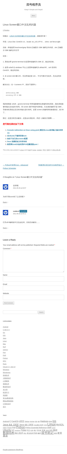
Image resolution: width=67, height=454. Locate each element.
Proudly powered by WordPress (13, 450)
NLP (4, 347)
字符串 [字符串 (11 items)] (39, 430)
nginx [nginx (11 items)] (5, 428)
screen (39, 150)
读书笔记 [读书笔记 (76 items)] (47, 432)
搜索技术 (6, 384)
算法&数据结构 (8, 398)
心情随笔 (6, 381)
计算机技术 (7, 404)
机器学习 (6, 392)
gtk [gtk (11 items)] (39, 421)
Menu (33, 15)
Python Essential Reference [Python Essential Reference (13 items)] (36, 428)
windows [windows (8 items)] (17, 430)
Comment (7, 249)
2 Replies (6, 30)
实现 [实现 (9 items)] (47, 430)
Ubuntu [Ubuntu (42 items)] (7, 430)
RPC (4, 361)
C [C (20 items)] (10, 421)
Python (5, 358)
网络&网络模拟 (8, 401)
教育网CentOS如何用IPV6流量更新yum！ (23, 144)
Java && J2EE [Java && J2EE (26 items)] (26, 424)
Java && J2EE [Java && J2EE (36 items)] (11, 424)
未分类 (5, 390)
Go (4, 332)
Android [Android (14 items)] (6, 421)
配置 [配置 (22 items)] (60, 433)
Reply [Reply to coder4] (5, 228)
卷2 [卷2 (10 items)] (35, 430)
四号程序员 (33, 4)
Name (5, 275)
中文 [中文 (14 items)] (28, 430)
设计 (4, 407)
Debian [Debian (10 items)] (27, 421)
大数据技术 (7, 378)
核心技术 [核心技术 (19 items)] (19, 433)
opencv (5, 350)
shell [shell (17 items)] (49, 427)
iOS (4, 335)
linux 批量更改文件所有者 (17, 141)
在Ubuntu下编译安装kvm (16, 136)
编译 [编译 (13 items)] (39, 433)
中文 (44, 150)
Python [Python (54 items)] (20, 427)
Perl (4, 352)
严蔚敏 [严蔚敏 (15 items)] (23, 430)
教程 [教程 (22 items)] (55, 430)
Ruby (4, 364)
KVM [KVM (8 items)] (45, 425)
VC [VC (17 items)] (13, 430)
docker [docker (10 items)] (32, 421)
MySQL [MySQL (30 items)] (60, 424)
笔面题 (5, 395)
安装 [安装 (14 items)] (43, 430)
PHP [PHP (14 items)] (14, 428)
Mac (4, 344)
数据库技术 (7, 387)
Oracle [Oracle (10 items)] (9, 428)
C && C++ (6, 330)
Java (4, 338)
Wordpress (6, 372)
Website (6, 293)
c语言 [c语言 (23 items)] (21, 421)
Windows (6, 370)
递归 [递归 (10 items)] (55, 433)
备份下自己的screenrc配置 (17, 139)
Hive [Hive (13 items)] (50, 421)
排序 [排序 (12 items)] (51, 430)
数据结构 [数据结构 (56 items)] (8, 432)
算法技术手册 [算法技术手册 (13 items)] (32, 433)
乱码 (48, 150)
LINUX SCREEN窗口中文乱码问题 (22, 36)
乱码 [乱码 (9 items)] (31, 430)
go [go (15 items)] (36, 421)
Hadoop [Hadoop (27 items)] (44, 421)
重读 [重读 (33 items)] (5, 435)
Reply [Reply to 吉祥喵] (5, 202)
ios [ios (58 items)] (54, 421)
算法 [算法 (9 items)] (24, 433)
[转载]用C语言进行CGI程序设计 (51, 165)
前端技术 (6, 375)
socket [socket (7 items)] (53, 427)
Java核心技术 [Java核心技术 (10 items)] (38, 425)
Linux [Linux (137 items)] (51, 424)
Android (5, 327)
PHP (4, 355)
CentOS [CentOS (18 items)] (14, 421)
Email (5, 284)
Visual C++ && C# (9, 367)
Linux (22, 150)
